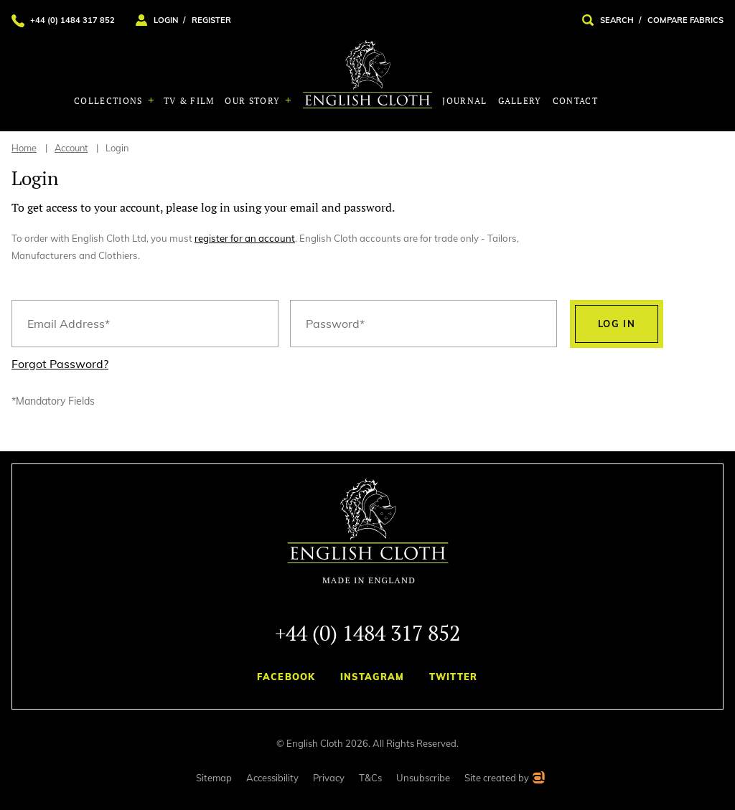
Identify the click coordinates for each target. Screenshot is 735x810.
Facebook (286, 676)
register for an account (245, 238)
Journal (464, 100)
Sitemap (214, 777)
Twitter (453, 676)
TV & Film (189, 100)
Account (71, 148)
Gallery (520, 100)
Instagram (372, 676)
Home (24, 148)
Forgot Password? (59, 363)
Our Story (254, 100)
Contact (575, 100)
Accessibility (272, 777)
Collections (110, 100)
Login (117, 148)
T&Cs (370, 777)
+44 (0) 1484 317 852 (367, 632)
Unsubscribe (423, 777)
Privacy (329, 777)
